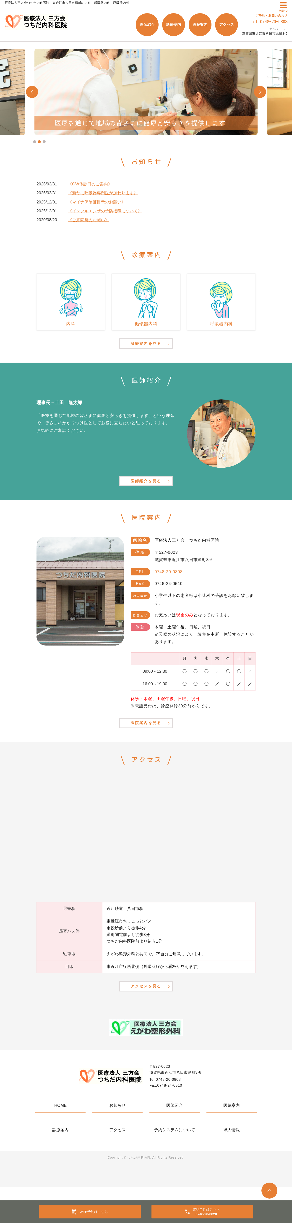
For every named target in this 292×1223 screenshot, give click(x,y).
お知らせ (117, 1141)
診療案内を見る (146, 351)
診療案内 (173, 24)
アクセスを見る (146, 1021)
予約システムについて (174, 1166)
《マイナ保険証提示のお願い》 (96, 202)
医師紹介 (147, 24)
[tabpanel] (146, 92)
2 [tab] (39, 141)
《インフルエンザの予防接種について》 (105, 211)
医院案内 (200, 24)
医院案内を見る (146, 748)
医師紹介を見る (146, 497)
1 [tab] (34, 141)
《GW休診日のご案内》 (90, 184)
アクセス (226, 24)
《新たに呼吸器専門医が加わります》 (103, 193)
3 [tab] (44, 141)
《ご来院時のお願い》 (88, 220)
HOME (60, 1141)
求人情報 (231, 1166)
